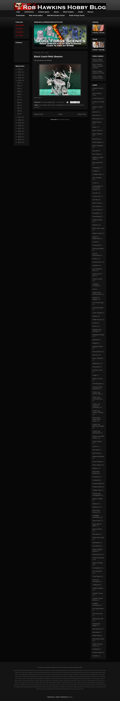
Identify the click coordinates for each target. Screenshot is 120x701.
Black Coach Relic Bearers (48, 56)
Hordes (95, 258)
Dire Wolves (96, 206)
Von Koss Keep (97, 613)
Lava (94, 289)
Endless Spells (97, 220)
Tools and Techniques (96, 580)
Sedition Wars (97, 490)
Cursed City (96, 196)
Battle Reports (97, 122)
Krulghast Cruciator (96, 285)
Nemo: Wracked (98, 358)
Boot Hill (95, 151)
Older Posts (82, 114)
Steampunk (96, 542)
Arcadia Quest (97, 98)
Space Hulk (96, 520)
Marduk (95, 323)
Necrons (90, 12)
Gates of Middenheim (96, 237)
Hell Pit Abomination (97, 254)
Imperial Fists (97, 262)
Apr (18, 105)
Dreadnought (97, 216)
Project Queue (97, 441)
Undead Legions (43, 12)
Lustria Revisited (98, 308)
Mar (18, 108)
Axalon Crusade (98, 107)
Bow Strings (96, 154)
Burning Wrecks (98, 162)
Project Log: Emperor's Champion (96, 405)
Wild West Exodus (98, 639)
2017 (19, 128)
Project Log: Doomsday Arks (98, 398)
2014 (19, 137)
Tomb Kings (96, 576)
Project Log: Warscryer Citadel (98, 425)
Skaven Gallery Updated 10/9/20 (98, 77)
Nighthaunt (96, 363)
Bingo (94, 127)
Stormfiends (96, 546)
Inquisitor (95, 265)
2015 (19, 134)
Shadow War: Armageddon (97, 494)
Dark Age (95, 199)
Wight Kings (96, 635)
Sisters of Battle (98, 499)
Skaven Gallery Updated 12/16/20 (98, 72)
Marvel (95, 326)
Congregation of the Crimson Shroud (67, 105)
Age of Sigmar (43, 105)
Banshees (96, 115)
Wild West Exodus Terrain (56, 15)
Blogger (70, 697)
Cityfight (95, 171)
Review (95, 468)
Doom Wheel (97, 210)
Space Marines (97, 529)
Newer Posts (38, 114)
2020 (19, 120)
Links (18, 12)
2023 (19, 78)
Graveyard (96, 245)
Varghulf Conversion (96, 604)
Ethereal (95, 225)
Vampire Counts (98, 593)
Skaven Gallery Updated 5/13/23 (98, 60)
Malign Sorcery (97, 319)
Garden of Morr (97, 233)
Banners (95, 112)
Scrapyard (96, 480)
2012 (19, 142)
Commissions (29, 12)
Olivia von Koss (97, 378)
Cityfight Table (97, 174)
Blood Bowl (96, 139)
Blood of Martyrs (98, 145)
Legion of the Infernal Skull (97, 293)
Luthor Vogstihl (97, 313)
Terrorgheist (96, 568)
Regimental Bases (98, 456)
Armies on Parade (98, 102)
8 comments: (61, 102)
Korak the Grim (97, 279)
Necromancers (97, 351)
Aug (18, 94)
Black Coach (51, 105)
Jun (18, 100)
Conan (95, 183)
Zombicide (96, 649)
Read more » (38, 97)
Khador (80, 12)
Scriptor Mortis (97, 487)
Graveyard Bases (98, 248)
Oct (18, 88)
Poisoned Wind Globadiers (97, 388)
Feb (18, 111)
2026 (19, 69)
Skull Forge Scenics (96, 511)
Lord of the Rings (98, 302)
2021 (19, 117)
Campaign (96, 167)
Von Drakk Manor (98, 608)
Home (60, 114)
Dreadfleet (96, 213)
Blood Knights (97, 142)
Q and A (95, 446)
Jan (18, 113)
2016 (19, 131)
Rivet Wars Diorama (96, 472)
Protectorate (20, 15)
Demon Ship (96, 203)
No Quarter (96, 367)
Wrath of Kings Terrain (77, 15)
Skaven (56, 12)
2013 (19, 139)
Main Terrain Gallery (36, 15)
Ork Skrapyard (97, 383)
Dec (18, 83)
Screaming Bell (97, 483)
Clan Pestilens (97, 178)
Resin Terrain (97, 465)
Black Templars (68, 12)
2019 (19, 123)
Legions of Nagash (96, 298)
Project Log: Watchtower (96, 432)
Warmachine (97, 629)
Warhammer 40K (98, 619)
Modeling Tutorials (98, 335)
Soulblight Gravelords (96, 516)
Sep (18, 91)
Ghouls (95, 242)
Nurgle (95, 375)
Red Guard (96, 453)
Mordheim (96, 340)
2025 (19, 72)
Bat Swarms (96, 118)
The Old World (97, 571)
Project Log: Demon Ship (96, 393)
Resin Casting (97, 461)
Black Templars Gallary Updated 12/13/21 (98, 66)
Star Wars (96, 534)
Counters (95, 193)
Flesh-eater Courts (98, 228)
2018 (19, 125)
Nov (18, 85)
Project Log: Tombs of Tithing (98, 411)
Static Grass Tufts (98, 537)
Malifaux (95, 316)
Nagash (95, 343)
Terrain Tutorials (98, 563)
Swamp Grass (97, 554)
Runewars (96, 477)
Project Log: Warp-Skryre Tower (97, 419)
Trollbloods (96, 585)
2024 (19, 75)
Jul (18, 97)
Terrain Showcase (98, 558)
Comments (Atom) (64, 119)
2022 (19, 80)
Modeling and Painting (97, 330)
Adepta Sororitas (98, 88)
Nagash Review (98, 346)
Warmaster (96, 632)
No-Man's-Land (97, 370)
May (18, 102)
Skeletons (96, 507)
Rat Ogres (96, 450)
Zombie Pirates (97, 652)
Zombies (95, 656)
